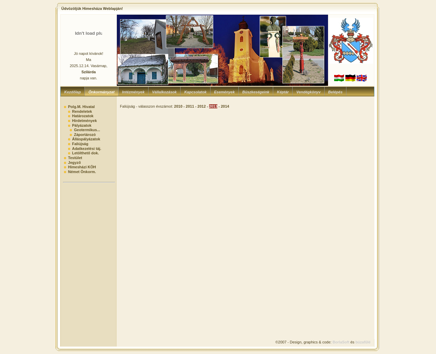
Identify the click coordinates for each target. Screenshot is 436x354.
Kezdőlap (72, 92)
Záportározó (85, 135)
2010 (178, 106)
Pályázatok (81, 125)
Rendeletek (82, 111)
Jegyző (74, 162)
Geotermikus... (87, 130)
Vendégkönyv (308, 92)
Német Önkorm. (82, 172)
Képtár (283, 92)
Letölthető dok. (85, 153)
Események (224, 92)
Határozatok (82, 116)
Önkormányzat (101, 92)
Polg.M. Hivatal (81, 107)
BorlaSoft (340, 342)
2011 (190, 106)
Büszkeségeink (255, 92)
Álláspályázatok (86, 139)
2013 (213, 106)
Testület (75, 158)
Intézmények (133, 92)
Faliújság (80, 144)
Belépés (335, 92)
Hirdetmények (84, 121)
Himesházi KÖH (82, 167)
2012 (202, 106)
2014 (225, 106)
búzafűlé (363, 342)
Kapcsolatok (195, 92)
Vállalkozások (164, 92)
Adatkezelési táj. (86, 149)
